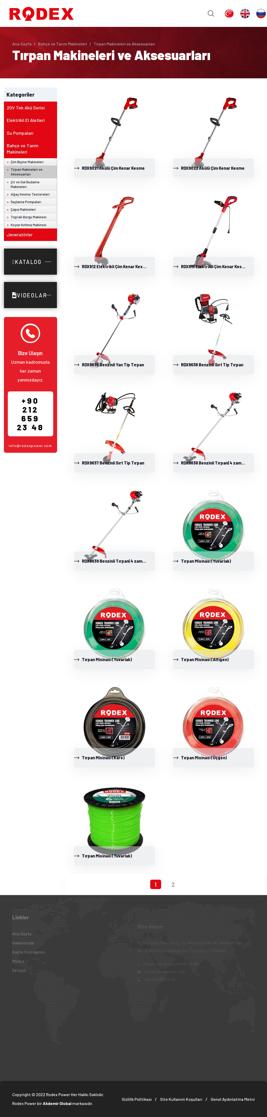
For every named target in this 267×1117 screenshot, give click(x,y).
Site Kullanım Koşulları (181, 1099)
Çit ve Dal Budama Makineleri (25, 184)
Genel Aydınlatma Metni (233, 1099)
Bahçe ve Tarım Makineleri (62, 43)
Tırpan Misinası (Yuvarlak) (206, 560)
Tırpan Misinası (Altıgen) (205, 659)
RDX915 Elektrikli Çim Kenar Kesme (214, 266)
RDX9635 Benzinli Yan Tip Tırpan (113, 364)
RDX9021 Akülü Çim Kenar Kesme (113, 168)
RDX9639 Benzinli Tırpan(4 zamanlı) (116, 560)
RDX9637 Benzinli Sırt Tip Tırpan (113, 462)
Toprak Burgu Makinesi (28, 217)
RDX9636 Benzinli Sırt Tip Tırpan (212, 364)
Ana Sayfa (22, 43)
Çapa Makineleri (23, 209)
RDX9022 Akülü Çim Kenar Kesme (213, 168)
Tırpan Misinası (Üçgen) (204, 757)
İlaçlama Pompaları (26, 201)
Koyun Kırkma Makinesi (28, 224)
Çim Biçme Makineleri (27, 162)
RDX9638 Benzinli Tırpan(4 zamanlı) (215, 462)
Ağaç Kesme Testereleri (30, 194)
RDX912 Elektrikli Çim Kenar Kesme (115, 266)
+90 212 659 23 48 (30, 414)
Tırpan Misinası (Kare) (103, 757)
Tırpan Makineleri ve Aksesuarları (27, 171)
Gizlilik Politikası (137, 1099)
